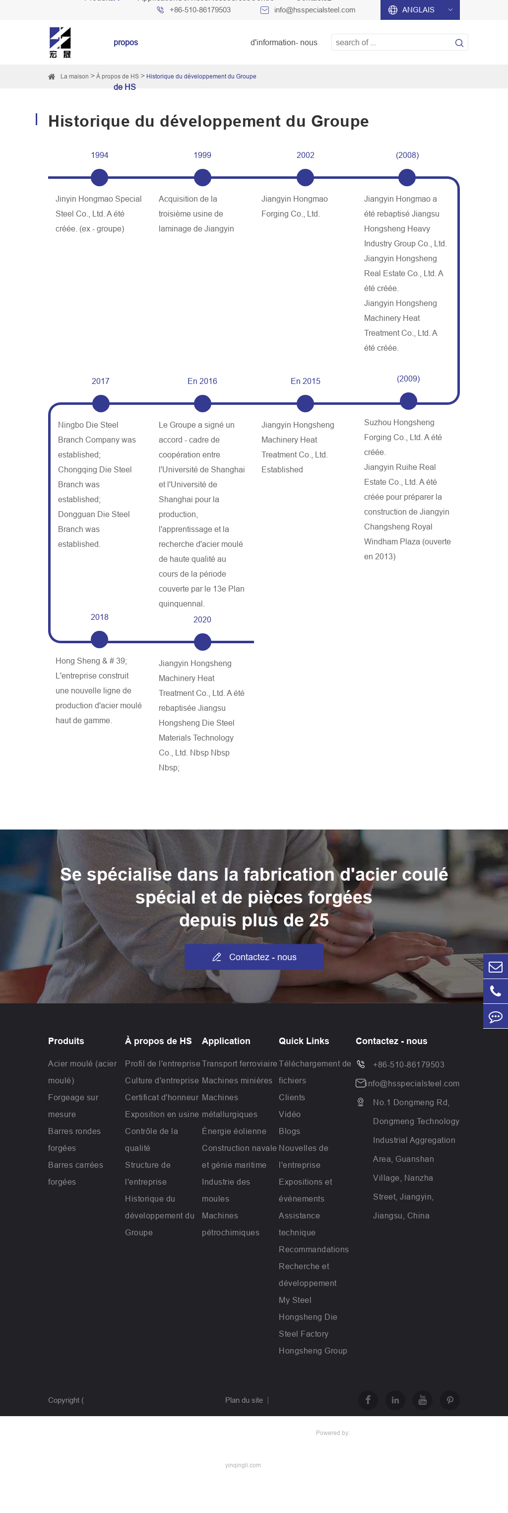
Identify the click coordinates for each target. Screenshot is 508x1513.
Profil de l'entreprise (162, 1063)
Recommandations (314, 1249)
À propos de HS (158, 1041)
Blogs (290, 1131)
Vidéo (290, 1114)
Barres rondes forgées (74, 1139)
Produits (66, 1041)
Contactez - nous (254, 957)
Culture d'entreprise (162, 1080)
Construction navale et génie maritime (239, 1156)
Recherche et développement (308, 1274)
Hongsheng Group (313, 1350)
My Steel (295, 1299)
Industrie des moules (226, 1190)
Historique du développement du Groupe (201, 76)
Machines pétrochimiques (230, 1224)
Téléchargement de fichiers (315, 1072)
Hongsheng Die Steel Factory (308, 1325)
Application (226, 1041)
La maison (75, 76)
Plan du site (244, 1400)
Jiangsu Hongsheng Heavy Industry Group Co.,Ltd (117, 1448)
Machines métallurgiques (229, 1106)
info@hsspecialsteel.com (413, 1083)
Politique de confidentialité (266, 1432)
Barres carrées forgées (75, 1173)
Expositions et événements (305, 1190)
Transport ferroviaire (240, 1063)
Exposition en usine (162, 1114)
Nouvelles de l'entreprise (303, 1156)
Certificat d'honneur (161, 1097)
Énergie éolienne (234, 1131)
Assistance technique (299, 1224)
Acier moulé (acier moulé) (82, 1072)
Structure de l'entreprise (148, 1173)
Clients (292, 1097)
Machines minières (237, 1080)
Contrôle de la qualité (151, 1139)
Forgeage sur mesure (73, 1106)
